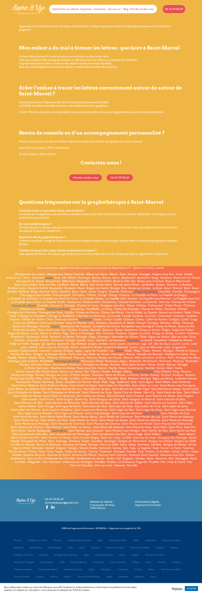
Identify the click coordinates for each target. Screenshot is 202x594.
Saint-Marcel (151, 413)
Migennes (139, 576)
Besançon (19, 547)
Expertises (86, 9)
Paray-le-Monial (143, 371)
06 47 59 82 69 (54, 499)
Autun (49, 277)
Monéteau (123, 576)
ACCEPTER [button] (191, 588)
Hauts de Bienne (78, 562)
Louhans (138, 569)
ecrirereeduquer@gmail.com (61, 502)
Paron (153, 576)
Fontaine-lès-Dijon (118, 540)
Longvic (135, 554)
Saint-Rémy (59, 430)
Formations (99, 9)
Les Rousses (98, 562)
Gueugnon (133, 340)
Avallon (53, 576)
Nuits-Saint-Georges (24, 562)
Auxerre (162, 562)
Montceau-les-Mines (67, 361)
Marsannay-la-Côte (154, 554)
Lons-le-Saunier (118, 562)
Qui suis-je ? (115, 9)
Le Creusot (85, 319)
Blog (125, 9)
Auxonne (95, 547)
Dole (70, 547)
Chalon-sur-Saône (145, 291)
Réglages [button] (177, 588)
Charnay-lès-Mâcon (24, 305)
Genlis (136, 540)
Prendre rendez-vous (142, 9)
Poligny (135, 562)
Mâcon (119, 350)
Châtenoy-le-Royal (57, 309)
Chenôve (57, 540)
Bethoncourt (36, 547)
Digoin (55, 326)
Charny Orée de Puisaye (88, 576)
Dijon (100, 540)
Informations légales (147, 501)
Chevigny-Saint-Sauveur (79, 540)
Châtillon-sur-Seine (37, 540)
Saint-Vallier (169, 434)
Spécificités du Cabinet (66, 9)
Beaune (17, 540)
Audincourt (150, 540)
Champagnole (55, 547)
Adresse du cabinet (101, 501)
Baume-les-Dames (171, 540)
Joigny (109, 576)
